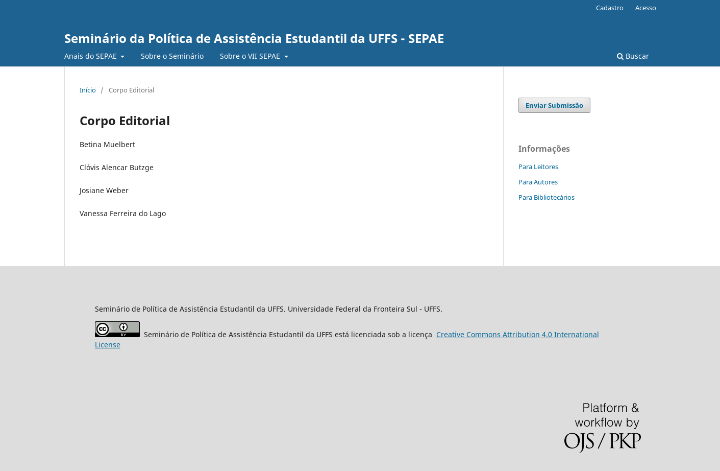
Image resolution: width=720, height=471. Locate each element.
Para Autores (538, 181)
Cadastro (610, 7)
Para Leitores (538, 166)
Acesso (645, 7)
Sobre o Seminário (172, 56)
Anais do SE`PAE (91, 56)
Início (88, 90)
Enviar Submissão (554, 105)
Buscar (633, 56)
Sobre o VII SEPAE (251, 56)
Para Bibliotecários (546, 197)
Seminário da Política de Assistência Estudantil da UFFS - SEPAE (254, 38)
